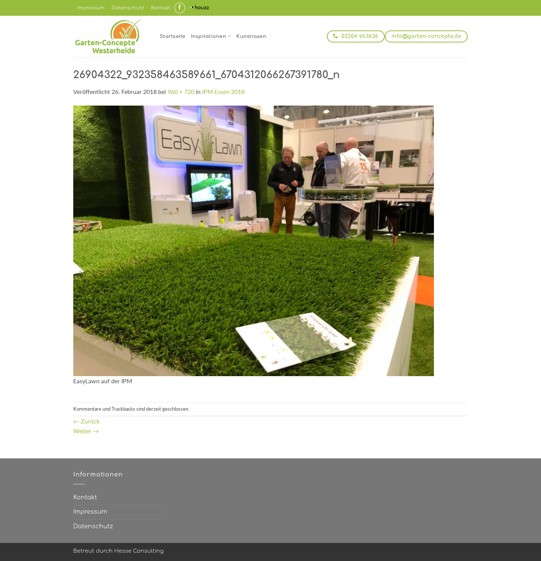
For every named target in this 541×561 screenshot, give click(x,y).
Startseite (173, 36)
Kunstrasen (251, 36)
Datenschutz (128, 8)
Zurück (86, 421)
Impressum (90, 8)
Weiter (86, 430)
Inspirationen (211, 36)
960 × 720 (181, 91)
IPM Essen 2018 (223, 91)
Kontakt (160, 8)
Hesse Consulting (139, 551)
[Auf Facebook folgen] (179, 7)
